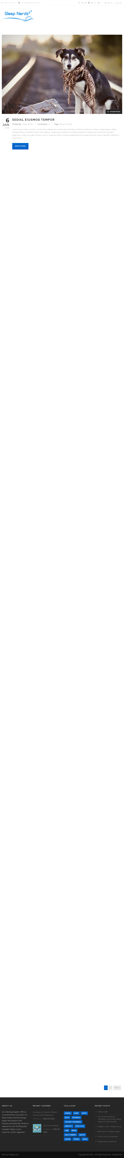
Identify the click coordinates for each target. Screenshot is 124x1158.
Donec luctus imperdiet (108, 1136)
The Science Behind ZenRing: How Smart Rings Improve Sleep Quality (109, 1119)
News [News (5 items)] (74, 1130)
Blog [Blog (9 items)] (67, 1117)
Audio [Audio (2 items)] (84, 1113)
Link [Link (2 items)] (66, 1130)
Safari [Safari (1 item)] (67, 1139)
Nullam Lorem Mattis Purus (109, 1126)
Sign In (109, 3)
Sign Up (118, 3)
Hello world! (103, 1112)
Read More (20, 146)
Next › (117, 1088)
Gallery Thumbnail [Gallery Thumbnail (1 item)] (73, 1122)
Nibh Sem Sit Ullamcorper (109, 1131)
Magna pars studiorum (107, 1141)
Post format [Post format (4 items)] (70, 1135)
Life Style (68, 124)
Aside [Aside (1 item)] (76, 1113)
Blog (62, 124)
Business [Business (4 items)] (76, 1117)
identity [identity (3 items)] (68, 1126)
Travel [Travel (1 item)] (76, 1139)
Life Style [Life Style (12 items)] (80, 1126)
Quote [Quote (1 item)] (82, 1135)
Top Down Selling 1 (51, 1126)
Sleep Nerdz (27, 124)
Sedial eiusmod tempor (33, 119)
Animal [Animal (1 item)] (68, 1113)
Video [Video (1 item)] (85, 1139)
